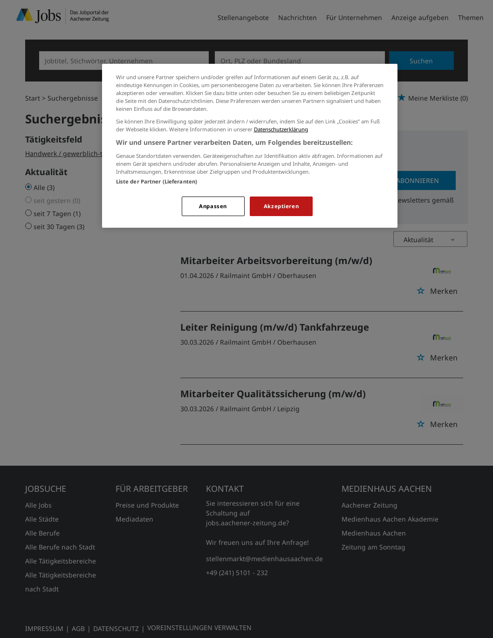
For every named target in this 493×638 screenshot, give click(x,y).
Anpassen (213, 206)
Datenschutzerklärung (281, 129)
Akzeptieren (281, 206)
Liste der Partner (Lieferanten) (157, 181)
